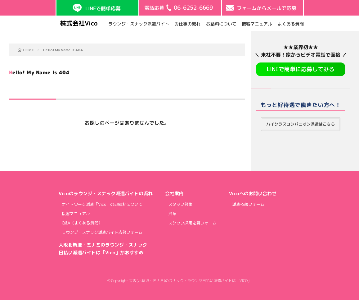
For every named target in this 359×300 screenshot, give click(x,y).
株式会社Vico (78, 23)
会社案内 (174, 193)
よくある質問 (290, 23)
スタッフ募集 (180, 204)
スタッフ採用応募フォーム (192, 223)
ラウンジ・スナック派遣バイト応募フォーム (102, 232)
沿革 (172, 213)
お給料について (221, 23)
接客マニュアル (257, 23)
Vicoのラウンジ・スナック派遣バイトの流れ (106, 193)
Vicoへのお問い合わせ (252, 193)
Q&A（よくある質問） (82, 223)
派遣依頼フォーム (248, 204)
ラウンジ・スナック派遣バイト (138, 23)
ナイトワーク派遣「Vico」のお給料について (102, 204)
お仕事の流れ (187, 23)
